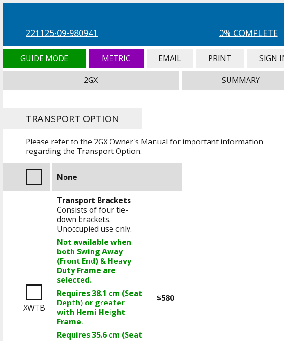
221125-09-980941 (62, 32)
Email (170, 58)
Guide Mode (44, 58)
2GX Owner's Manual (131, 141)
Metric (116, 58)
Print (220, 58)
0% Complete (248, 32)
